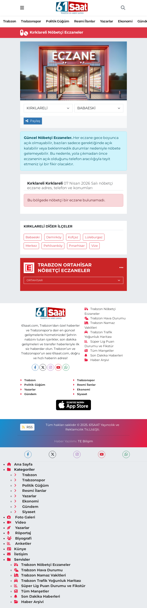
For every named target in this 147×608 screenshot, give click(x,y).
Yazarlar (106, 21)
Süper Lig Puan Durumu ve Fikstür (49, 586)
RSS (27, 427)
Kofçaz (73, 237)
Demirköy (53, 237)
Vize (94, 246)
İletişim (17, 554)
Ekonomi (125, 21)
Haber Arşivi (97, 360)
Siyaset (80, 394)
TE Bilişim (85, 441)
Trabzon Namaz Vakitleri (40, 575)
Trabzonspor (31, 21)
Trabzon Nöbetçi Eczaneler (42, 565)
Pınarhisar (77, 246)
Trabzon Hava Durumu (105, 318)
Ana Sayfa (19, 464)
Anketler (19, 543)
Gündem (28, 394)
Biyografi (19, 538)
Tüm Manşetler (99, 351)
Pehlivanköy (53, 246)
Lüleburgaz (94, 237)
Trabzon (9, 21)
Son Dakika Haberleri (104, 355)
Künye (16, 549)
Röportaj (19, 533)
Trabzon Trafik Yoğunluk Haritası (47, 581)
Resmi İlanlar (84, 21)
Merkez (31, 246)
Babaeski (33, 237)
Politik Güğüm (57, 21)
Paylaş (33, 121)
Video (16, 522)
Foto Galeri (21, 517)
